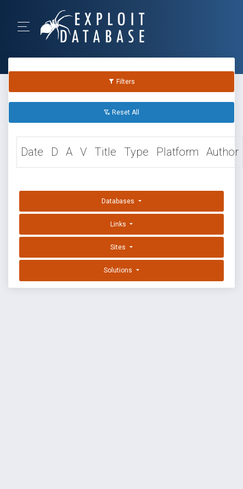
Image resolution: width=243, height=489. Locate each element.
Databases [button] (118, 201)
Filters (121, 82)
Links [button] (119, 224)
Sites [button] (118, 247)
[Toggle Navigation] (27, 26)
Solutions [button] (119, 270)
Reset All (121, 112)
